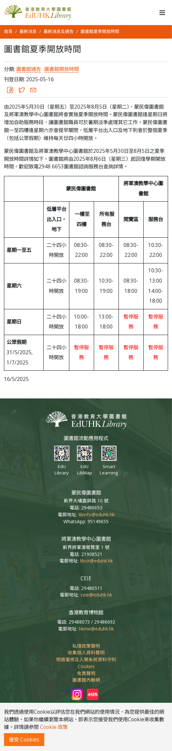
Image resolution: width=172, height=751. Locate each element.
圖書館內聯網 (86, 680)
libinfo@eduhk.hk (97, 514)
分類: (9, 69)
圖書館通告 (28, 69)
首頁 (8, 31)
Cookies (86, 666)
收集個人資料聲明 (86, 652)
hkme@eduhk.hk (96, 629)
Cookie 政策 (54, 727)
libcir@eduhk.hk (96, 561)
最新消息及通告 (59, 31)
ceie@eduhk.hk (96, 595)
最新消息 (28, 31)
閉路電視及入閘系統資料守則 (86, 659)
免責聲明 (86, 673)
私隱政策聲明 (86, 646)
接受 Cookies (24, 739)
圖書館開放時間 (61, 69)
